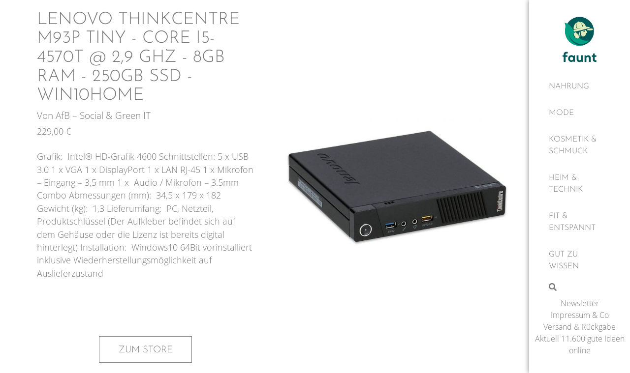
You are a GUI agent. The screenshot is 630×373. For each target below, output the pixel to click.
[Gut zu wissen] (579, 260)
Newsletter (580, 303)
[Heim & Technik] (579, 184)
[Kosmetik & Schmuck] (579, 145)
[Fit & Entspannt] (579, 222)
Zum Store (146, 350)
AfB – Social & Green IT (103, 115)
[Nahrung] (579, 86)
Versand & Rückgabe (579, 326)
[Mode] (579, 113)
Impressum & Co (580, 315)
